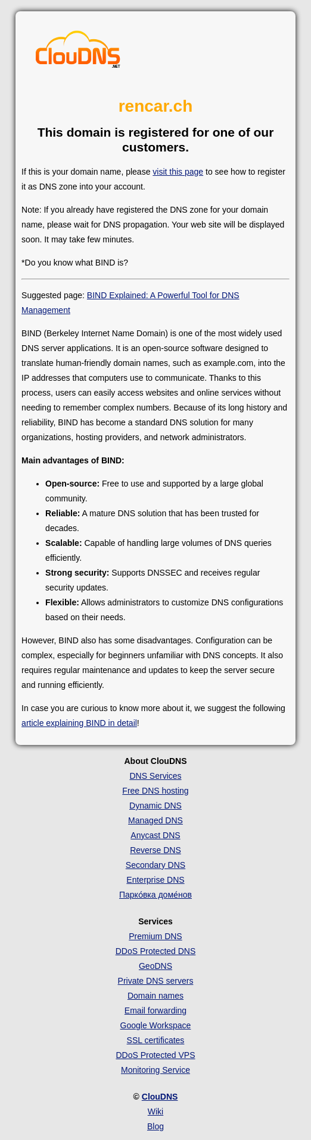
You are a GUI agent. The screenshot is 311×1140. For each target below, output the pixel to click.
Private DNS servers (156, 981)
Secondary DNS (155, 865)
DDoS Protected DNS (156, 951)
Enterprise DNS (155, 880)
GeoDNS (155, 966)
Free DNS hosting (155, 790)
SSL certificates (156, 1040)
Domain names (155, 995)
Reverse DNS (155, 850)
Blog (155, 1126)
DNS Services (155, 776)
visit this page (178, 171)
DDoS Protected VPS (155, 1055)
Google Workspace (155, 1025)
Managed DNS (155, 820)
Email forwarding (155, 1010)
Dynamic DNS (155, 805)
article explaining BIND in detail (79, 723)
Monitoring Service (155, 1070)
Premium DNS (155, 936)
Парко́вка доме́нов (155, 894)
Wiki (155, 1111)
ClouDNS (160, 1096)
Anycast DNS (155, 835)
